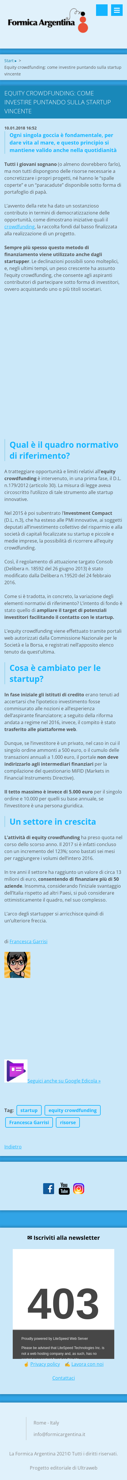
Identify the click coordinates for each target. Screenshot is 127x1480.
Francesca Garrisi (28, 941)
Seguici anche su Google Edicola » (64, 1081)
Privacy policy (45, 1364)
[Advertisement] (63, 372)
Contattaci (63, 1378)
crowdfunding (19, 226)
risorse (68, 1122)
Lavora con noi (87, 1364)
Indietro (13, 1147)
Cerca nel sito (102, 10)
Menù (117, 10)
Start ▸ (10, 60)
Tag (8, 1110)
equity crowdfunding (73, 1110)
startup (29, 1110)
